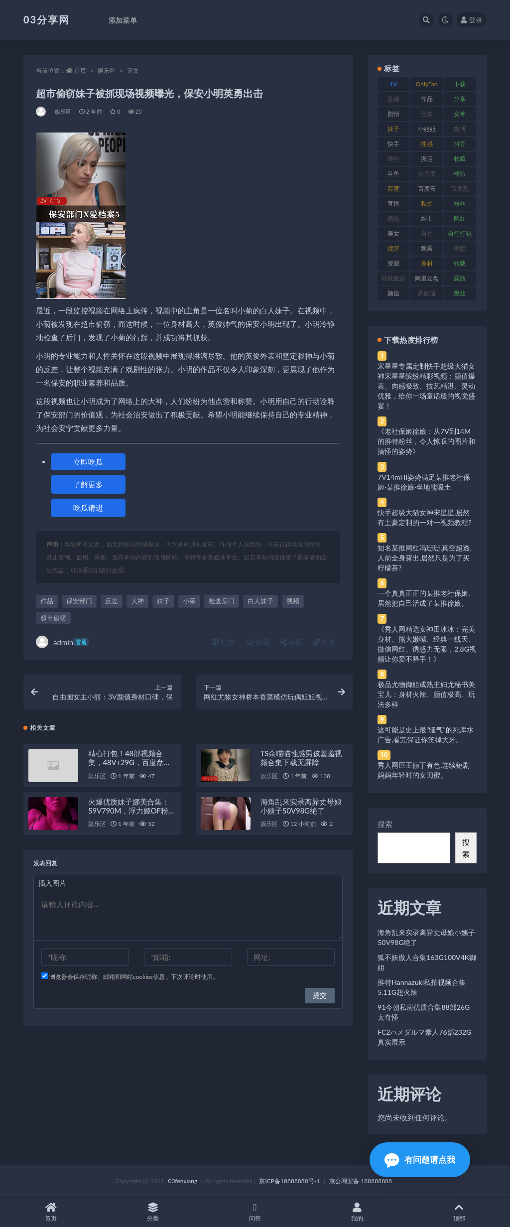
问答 (255, 1212)
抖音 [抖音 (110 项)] (460, 143)
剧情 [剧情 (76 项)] (393, 114)
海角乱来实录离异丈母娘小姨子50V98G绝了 (301, 806)
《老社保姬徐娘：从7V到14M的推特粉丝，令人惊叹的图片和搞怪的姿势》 (426, 441)
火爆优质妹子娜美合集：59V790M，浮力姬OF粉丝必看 (131, 810)
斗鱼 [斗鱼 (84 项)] (393, 173)
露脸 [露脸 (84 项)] (460, 278)
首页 (80, 70)
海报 (291, 642)
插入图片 (52, 883)
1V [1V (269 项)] (393, 84)
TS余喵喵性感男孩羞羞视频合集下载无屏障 (301, 758)
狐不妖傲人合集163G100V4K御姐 (427, 962)
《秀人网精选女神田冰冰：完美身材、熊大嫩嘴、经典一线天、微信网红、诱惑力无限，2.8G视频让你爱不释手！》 (427, 644)
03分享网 (46, 19)
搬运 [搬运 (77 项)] (427, 158)
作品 (46, 601)
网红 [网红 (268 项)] (460, 218)
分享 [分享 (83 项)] (460, 99)
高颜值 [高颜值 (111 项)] (427, 293)
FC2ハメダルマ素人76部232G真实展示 (424, 1037)
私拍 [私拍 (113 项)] (427, 203)
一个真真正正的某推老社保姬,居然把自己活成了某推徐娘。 (424, 598)
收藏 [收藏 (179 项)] (460, 158)
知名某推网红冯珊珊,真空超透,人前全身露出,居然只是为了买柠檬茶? (424, 558)
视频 (292, 601)
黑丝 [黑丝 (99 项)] (460, 293)
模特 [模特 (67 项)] (460, 173)
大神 (137, 601)
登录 (472, 19)
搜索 (385, 823)
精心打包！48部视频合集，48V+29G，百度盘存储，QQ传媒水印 (129, 762)
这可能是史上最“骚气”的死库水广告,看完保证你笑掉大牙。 (425, 734)
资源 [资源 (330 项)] (393, 263)
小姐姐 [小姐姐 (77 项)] (427, 129)
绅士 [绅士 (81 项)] (427, 218)
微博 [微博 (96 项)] (460, 129)
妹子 (163, 601)
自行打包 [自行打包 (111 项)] (460, 233)
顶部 (459, 1212)
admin (62, 642)
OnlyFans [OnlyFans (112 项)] (427, 85)
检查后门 (222, 601)
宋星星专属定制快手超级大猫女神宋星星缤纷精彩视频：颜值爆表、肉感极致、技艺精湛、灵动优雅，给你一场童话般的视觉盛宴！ (426, 386)
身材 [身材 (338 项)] (427, 263)
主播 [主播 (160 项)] (393, 99)
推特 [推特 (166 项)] (393, 158)
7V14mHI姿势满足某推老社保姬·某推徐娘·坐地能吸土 (424, 482)
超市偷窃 (53, 618)
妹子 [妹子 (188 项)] (393, 129)
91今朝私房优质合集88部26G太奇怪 (424, 1012)
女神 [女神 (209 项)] (460, 114)
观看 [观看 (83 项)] (427, 248)
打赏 (224, 642)
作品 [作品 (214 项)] (427, 99)
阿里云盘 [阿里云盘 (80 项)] (427, 278)
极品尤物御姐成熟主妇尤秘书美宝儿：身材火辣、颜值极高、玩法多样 (426, 694)
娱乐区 (107, 70)
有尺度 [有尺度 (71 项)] (427, 173)
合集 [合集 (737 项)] (427, 114)
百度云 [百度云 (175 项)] (427, 188)
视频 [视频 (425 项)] (460, 248)
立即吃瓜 (88, 461)
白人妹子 (260, 601)
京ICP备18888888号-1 (289, 1181)
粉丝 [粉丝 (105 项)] (460, 203)
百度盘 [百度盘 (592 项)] (460, 188)
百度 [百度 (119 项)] (393, 188)
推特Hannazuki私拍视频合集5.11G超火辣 (422, 987)
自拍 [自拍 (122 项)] (427, 233)
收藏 (258, 642)
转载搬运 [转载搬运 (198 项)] (393, 278)
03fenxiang (182, 1181)
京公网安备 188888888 (360, 1181)
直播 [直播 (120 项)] (393, 203)
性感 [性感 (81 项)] (427, 143)
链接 (324, 642)
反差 (111, 601)
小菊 (189, 601)
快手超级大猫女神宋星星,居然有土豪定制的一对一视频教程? (424, 517)
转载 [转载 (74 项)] (460, 263)
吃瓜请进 (88, 507)
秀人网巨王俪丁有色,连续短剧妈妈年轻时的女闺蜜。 (424, 770)
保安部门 (79, 601)
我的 (357, 1212)
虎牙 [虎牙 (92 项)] (393, 248)
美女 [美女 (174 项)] (393, 233)
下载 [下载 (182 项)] (460, 84)
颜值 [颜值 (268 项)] (393, 293)
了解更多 (88, 484)
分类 (153, 1212)
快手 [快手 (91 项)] (393, 143)
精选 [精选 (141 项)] (393, 218)
